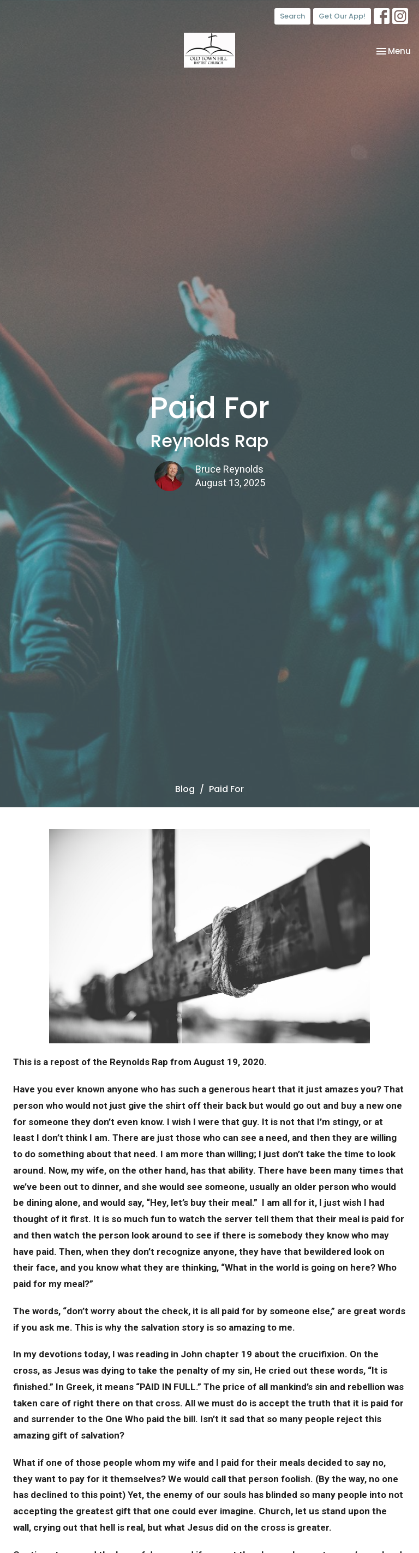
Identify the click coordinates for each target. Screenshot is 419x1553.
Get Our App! (342, 16)
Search (292, 16)
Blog (185, 789)
